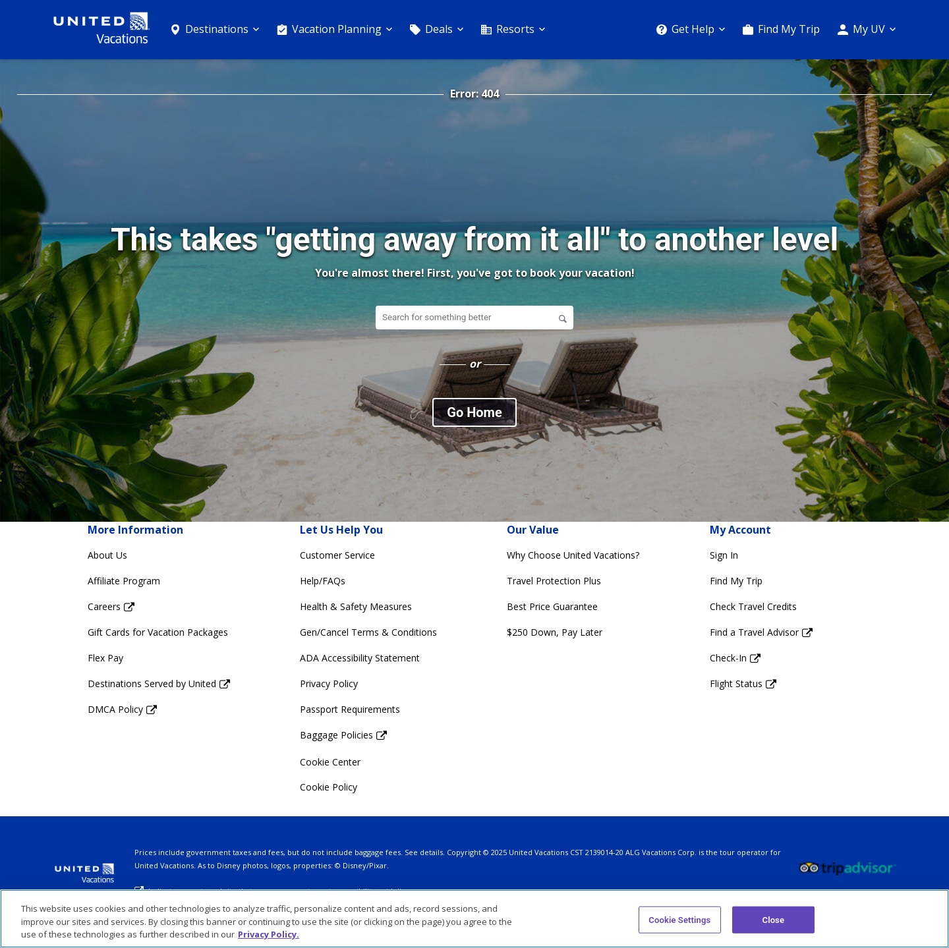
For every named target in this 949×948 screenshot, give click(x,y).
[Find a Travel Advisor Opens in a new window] (761, 632)
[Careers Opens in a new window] (159, 607)
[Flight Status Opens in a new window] (761, 684)
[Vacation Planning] (334, 29)
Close (773, 919)
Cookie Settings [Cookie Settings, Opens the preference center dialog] (679, 919)
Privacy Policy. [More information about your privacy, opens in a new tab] (268, 934)
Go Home (474, 412)
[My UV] (867, 29)
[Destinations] (214, 29)
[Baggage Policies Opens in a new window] (368, 735)
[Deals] (436, 29)
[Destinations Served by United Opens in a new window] (159, 684)
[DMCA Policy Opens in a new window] (159, 709)
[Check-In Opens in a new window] (761, 658)
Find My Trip (789, 29)
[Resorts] (513, 29)
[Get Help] (690, 29)
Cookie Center (330, 762)
